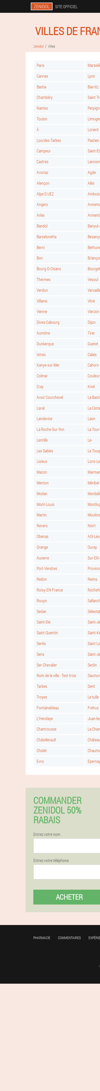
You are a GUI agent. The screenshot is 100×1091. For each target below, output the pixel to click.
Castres (42, 161)
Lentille (42, 440)
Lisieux (42, 461)
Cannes (42, 76)
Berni (41, 247)
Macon (42, 472)
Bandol (42, 225)
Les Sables (45, 450)
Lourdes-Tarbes (49, 140)
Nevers (42, 525)
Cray (40, 386)
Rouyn (42, 600)
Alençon (43, 183)
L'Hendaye (45, 718)
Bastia (41, 86)
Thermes (44, 279)
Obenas (42, 536)
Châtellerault (46, 739)
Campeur (44, 150)
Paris (40, 65)
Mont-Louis (45, 504)
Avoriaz (42, 172)
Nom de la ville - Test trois (56, 675)
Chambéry (45, 97)
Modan (42, 493)
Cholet (42, 750)
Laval (41, 408)
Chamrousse (46, 729)
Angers (42, 204)
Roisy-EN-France (50, 590)
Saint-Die (44, 622)
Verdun (42, 290)
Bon (40, 258)
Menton (43, 482)
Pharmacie (41, 937)
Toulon (42, 118)
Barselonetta (46, 236)
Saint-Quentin (47, 632)
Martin (42, 514)
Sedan (41, 611)
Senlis (41, 643)
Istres (41, 354)
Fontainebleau (48, 707)
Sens (40, 654)
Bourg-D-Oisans (49, 268)
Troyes (42, 697)
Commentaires (69, 937)
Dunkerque (45, 343)
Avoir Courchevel (50, 397)
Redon (42, 579)
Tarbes (42, 686)
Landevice (44, 418)
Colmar (42, 375)
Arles (41, 215)
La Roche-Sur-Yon (50, 429)
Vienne (42, 311)
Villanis (42, 301)
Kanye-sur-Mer (48, 365)
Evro (40, 761)
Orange (42, 547)
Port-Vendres (47, 568)
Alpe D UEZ (45, 193)
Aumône (43, 333)
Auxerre (43, 557)
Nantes (42, 108)
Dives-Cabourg (48, 322)
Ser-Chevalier (47, 665)
